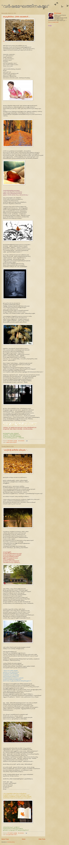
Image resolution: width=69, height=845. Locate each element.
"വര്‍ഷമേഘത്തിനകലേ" (25, 6)
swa (19, 30)
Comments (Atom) (11, 842)
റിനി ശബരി (58, 13)
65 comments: (21, 833)
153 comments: (21, 440)
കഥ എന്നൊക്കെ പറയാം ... (12, 834)
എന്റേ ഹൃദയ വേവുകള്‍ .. (11, 442)
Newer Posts (5, 839)
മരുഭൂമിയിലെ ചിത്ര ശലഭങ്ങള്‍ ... (16, 17)
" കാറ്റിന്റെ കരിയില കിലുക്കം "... (15, 450)
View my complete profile (53, 22)
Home (23, 839)
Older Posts (42, 839)
